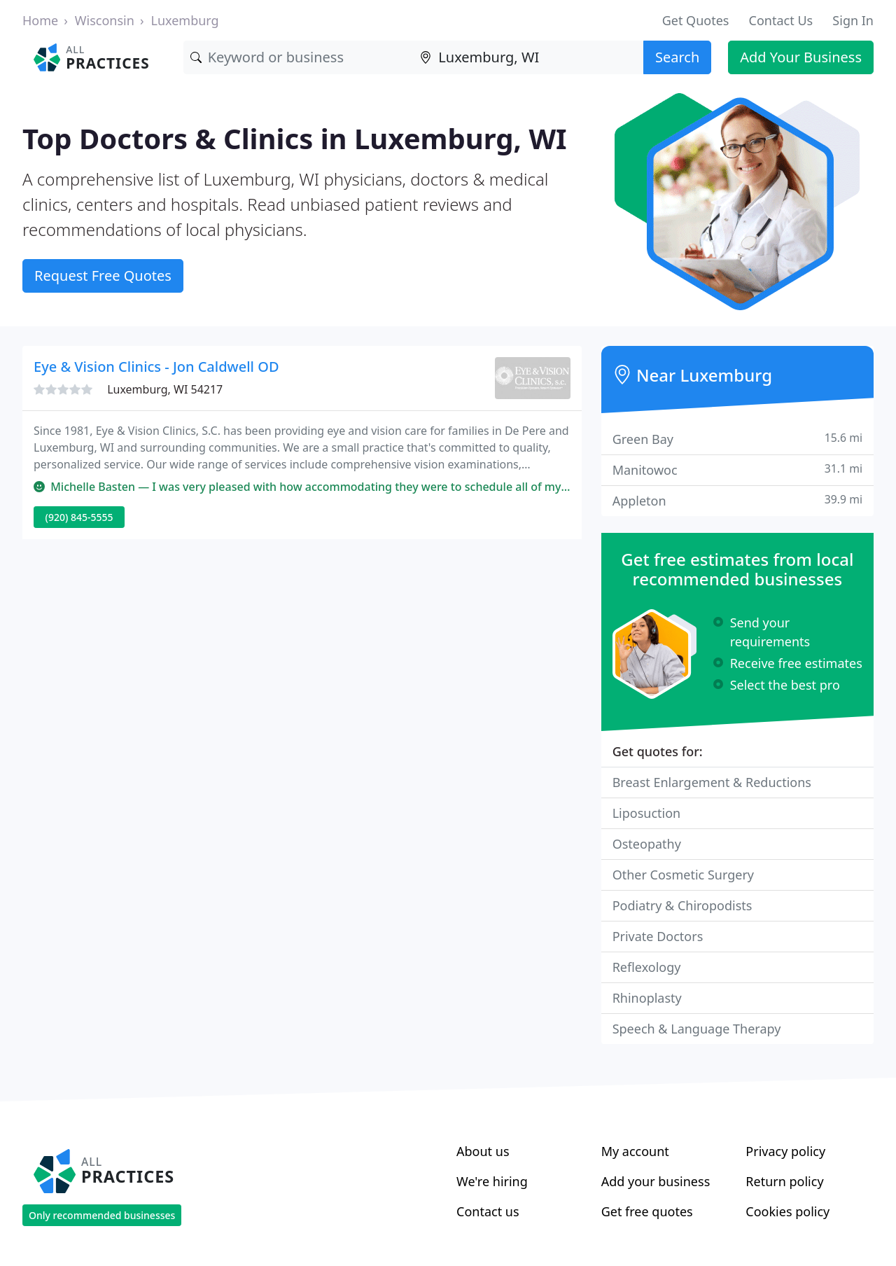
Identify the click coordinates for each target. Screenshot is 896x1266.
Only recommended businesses (102, 1215)
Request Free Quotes (103, 275)
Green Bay (737, 438)
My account (635, 1151)
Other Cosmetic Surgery (683, 874)
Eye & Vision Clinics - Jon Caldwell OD (156, 366)
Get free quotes (647, 1211)
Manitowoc (737, 469)
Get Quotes (695, 20)
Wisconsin (104, 20)
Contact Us (781, 20)
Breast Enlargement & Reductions (711, 782)
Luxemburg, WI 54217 (165, 389)
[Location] (528, 57)
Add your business (655, 1181)
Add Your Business (801, 57)
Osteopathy (646, 843)
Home (40, 20)
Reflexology (646, 967)
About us (483, 1151)
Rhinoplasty (647, 997)
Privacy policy (785, 1151)
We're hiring (492, 1181)
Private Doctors (658, 936)
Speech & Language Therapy (696, 1028)
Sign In (853, 20)
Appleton (737, 500)
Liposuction (646, 813)
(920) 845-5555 (79, 517)
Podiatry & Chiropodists (682, 905)
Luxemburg (184, 20)
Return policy (784, 1181)
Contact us (487, 1211)
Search (677, 57)
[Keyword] (298, 57)
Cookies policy (788, 1211)
